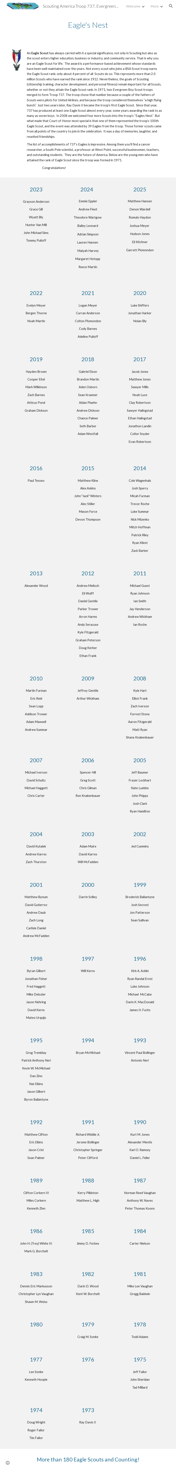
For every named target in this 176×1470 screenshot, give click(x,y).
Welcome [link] (133, 6)
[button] (171, 6)
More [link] (154, 6)
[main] (88, 25)
